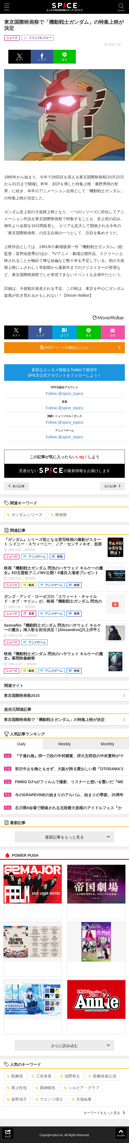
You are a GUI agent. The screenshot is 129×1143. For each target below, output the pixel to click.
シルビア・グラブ (81, 1087)
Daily (21, 744)
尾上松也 (17, 1087)
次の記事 (112, 486)
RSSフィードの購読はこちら (80, 347)
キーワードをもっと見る (104, 1113)
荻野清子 (17, 1099)
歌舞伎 (15, 1076)
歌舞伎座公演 (102, 1076)
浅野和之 (70, 1076)
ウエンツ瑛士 (49, 1099)
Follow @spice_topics (64, 393)
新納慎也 (45, 1087)
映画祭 (59, 514)
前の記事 (17, 486)
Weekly (64, 744)
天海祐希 (81, 1099)
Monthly (107, 744)
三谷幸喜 (41, 1076)
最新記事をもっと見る (77, 837)
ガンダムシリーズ (24, 514)
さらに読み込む (80, 1045)
